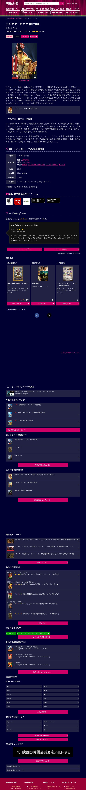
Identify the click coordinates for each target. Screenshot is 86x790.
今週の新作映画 (42, 9)
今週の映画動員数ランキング (15, 430)
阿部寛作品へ (42, 304)
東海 (45, 690)
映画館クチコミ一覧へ (42, 735)
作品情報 (19, 18)
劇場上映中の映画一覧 (42, 465)
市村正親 (62, 165)
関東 (45, 686)
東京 (8, 686)
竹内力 (42, 165)
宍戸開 (48, 165)
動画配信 (33, 36)
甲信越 (9, 698)
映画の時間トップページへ (15, 770)
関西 (8, 690)
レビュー (24, 36)
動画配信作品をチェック (42, 500)
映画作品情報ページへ (14, 766)
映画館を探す (13, 12)
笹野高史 (54, 165)
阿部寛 (24, 165)
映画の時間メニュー (13, 9)
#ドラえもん (10, 633)
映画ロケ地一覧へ (42, 739)
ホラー (46, 730)
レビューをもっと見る (23, 249)
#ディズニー (44, 633)
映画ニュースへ (42, 562)
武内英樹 (25, 160)
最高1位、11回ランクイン (14, 31)
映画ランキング (72, 9)
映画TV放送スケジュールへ (42, 672)
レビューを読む (72, 12)
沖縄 (45, 706)
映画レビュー (42, 623)
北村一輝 (36, 165)
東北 (45, 694)
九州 (8, 706)
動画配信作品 (57, 12)
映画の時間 (10, 18)
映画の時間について (42, 761)
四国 (45, 702)
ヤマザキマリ (27, 162)
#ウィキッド (21, 633)
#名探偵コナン (32, 633)
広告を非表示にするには (70, 353)
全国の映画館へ (42, 712)
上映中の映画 (28, 9)
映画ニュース (28, 12)
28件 (38, 31)
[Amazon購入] (24, 80)
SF (8, 726)
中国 (8, 702)
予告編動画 (43, 12)
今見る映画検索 (72, 3)
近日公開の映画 (57, 9)
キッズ (46, 726)
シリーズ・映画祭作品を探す (42, 637)
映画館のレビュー (35, 789)
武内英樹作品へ (17, 304)
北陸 (45, 698)
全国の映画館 (33, 786)
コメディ (27, 31)
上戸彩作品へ (67, 304)
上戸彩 (30, 165)
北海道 (9, 694)
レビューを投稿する (61, 249)
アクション (10, 722)
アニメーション (49, 722)
